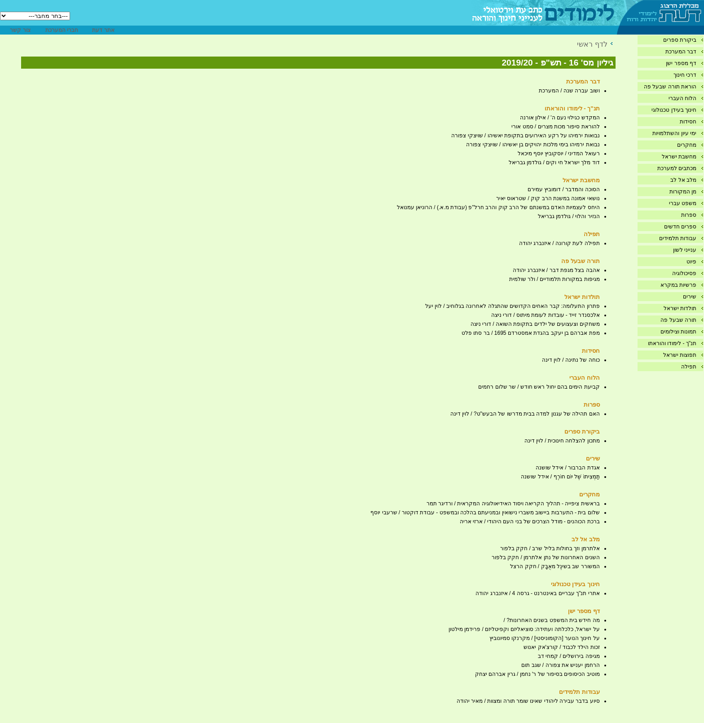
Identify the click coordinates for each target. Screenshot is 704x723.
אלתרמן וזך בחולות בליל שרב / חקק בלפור (550, 548)
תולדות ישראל (680, 308)
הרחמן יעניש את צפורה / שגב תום (560, 665)
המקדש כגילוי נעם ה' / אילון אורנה (560, 117)
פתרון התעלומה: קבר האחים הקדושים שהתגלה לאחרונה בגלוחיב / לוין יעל (512, 306)
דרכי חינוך (684, 75)
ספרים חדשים (680, 226)
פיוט (691, 262)
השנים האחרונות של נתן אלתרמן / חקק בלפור (546, 557)
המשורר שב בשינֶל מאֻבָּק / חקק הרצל (554, 566)
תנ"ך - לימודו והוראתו (672, 343)
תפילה (688, 367)
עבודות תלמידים (677, 238)
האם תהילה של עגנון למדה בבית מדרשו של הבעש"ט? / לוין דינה (525, 414)
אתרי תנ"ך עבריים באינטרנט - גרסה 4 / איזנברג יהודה (537, 593)
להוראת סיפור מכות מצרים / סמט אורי (555, 126)
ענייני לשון (684, 250)
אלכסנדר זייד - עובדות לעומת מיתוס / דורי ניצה (545, 315)
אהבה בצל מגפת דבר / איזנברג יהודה (556, 270)
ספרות (688, 215)
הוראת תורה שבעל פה (670, 86)
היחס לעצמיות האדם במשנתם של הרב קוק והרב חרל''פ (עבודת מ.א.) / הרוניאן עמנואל (498, 207)
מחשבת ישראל (679, 156)
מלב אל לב (683, 180)
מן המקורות (682, 191)
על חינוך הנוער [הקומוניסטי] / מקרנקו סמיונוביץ (544, 638)
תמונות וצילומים (678, 332)
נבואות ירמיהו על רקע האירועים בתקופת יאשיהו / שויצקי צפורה (525, 135)
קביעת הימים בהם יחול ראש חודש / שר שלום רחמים (538, 387)
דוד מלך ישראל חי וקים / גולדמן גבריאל (554, 162)
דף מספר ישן (681, 63)
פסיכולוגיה (684, 273)
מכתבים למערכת (676, 168)
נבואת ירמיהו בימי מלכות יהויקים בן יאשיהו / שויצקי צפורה (532, 144)
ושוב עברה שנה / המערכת (569, 91)
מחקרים (686, 145)
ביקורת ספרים (679, 40)
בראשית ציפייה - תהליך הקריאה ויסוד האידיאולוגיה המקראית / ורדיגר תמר (513, 503)
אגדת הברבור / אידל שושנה (568, 467)
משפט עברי (682, 203)
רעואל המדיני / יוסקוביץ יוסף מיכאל (559, 153)
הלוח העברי (682, 98)
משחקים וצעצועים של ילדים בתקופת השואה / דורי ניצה (535, 324)
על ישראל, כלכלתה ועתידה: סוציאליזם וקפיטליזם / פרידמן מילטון (524, 629)
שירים (689, 297)
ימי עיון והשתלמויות (674, 133)
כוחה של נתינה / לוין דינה (571, 360)
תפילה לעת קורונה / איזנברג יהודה (559, 243)
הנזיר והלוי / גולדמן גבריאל (569, 216)
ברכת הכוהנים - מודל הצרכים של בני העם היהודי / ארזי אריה (530, 521)
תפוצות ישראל (679, 355)
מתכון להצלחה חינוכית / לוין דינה (562, 441)
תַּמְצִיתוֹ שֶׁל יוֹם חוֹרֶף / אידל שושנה (560, 476)
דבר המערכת (680, 51)
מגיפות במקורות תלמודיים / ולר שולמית (554, 279)
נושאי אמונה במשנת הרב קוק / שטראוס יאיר (548, 198)
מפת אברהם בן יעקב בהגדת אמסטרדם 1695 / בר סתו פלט (530, 333)
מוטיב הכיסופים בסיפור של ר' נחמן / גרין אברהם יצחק (537, 674)
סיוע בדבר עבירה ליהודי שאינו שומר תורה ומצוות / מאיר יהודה (528, 701)
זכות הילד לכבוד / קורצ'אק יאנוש (561, 647)
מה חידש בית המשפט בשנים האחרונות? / (552, 620)
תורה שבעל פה (678, 320)
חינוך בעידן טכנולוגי (673, 110)
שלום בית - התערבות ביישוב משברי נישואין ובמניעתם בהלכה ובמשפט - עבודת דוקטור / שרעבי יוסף (484, 512)
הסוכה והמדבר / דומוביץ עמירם (564, 189)
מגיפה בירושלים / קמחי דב (569, 656)
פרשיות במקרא (678, 285)
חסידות (688, 121)
